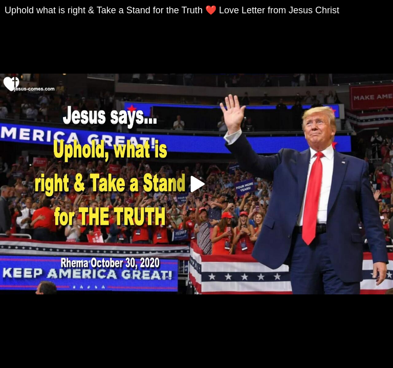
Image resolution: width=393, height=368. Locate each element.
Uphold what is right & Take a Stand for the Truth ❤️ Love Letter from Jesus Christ (172, 10)
